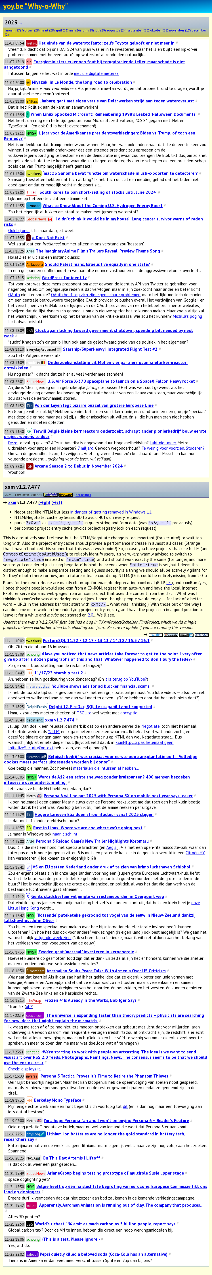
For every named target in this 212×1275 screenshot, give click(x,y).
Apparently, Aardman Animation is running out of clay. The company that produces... (120, 1205)
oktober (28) (159, 30)
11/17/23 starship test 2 (58, 673)
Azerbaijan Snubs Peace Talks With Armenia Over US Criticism (106, 970)
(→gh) (44, 502)
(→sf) (56, 502)
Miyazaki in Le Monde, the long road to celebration (82, 82)
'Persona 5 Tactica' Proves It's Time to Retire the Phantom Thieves (103, 1076)
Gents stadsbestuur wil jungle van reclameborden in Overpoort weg (97, 896)
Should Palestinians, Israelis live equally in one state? (97, 264)
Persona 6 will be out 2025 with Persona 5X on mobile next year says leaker (118, 795)
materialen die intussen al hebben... (106, 768)
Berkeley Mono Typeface (57, 1100)
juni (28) (88, 30)
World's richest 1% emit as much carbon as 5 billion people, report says (105, 1223)
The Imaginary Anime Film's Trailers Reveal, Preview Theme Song (98, 251)
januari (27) (13, 30)
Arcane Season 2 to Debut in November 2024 (79, 466)
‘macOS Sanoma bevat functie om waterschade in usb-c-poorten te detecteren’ (120, 173)
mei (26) (75, 30)
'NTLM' (54, 731)
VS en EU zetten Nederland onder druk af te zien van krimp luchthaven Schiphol (111, 867)
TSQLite (84, 713)
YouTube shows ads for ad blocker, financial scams (101, 686)
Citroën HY (195, 852)
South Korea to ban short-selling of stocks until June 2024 (97, 192)
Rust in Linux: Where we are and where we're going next (87, 827)
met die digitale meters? (96, 73)
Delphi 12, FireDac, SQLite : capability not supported (100, 706)
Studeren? (195, 448)
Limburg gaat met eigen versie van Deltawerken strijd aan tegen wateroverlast (116, 101)
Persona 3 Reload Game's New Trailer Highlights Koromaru (92, 841)
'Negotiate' (150, 726)
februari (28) (31, 30)
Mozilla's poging (187, 316)
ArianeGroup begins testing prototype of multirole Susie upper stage (115, 1173)
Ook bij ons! (19, 230)
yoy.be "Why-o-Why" (35, 6)
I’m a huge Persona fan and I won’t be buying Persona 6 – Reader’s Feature (116, 1120)
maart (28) (48, 30)
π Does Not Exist (48, 237)
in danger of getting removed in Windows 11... (112, 512)
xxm (12, 502)
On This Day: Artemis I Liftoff (71, 1158)
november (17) (180, 30)
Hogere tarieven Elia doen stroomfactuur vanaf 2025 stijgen (94, 814)
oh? (29, 1006)
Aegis (111, 847)
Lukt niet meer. (163, 442)
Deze (12, 442)
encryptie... (130, 713)
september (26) (138, 30)
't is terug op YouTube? (126, 679)
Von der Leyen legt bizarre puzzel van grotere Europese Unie (94, 405)
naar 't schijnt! (66, 834)
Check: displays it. (24, 1069)
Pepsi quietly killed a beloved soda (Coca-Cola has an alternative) (103, 1254)
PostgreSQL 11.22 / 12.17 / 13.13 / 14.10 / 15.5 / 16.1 (96, 640)
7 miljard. (86, 448)
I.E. (169, 582)
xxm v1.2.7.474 (59, 720)
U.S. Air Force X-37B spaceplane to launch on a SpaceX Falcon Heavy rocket (121, 381)
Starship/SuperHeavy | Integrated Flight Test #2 (110, 349)
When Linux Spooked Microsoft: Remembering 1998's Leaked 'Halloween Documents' (114, 114)
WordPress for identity (64, 277)
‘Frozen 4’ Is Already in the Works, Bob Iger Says (90, 1000)
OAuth (14, 294)
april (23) (62, 30)
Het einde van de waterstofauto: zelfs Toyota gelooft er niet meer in (107, 43)
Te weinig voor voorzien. (163, 448)
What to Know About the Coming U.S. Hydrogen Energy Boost (103, 205)
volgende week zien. (52, 937)
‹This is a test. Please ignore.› (71, 1239)
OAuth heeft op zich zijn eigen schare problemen (95, 294)
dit (125, 1106)
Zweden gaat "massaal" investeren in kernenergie (86, 951)
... (20, 22)
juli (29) (100, 30)
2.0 (90, 615)
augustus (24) (117, 30)
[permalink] (82, 495)
